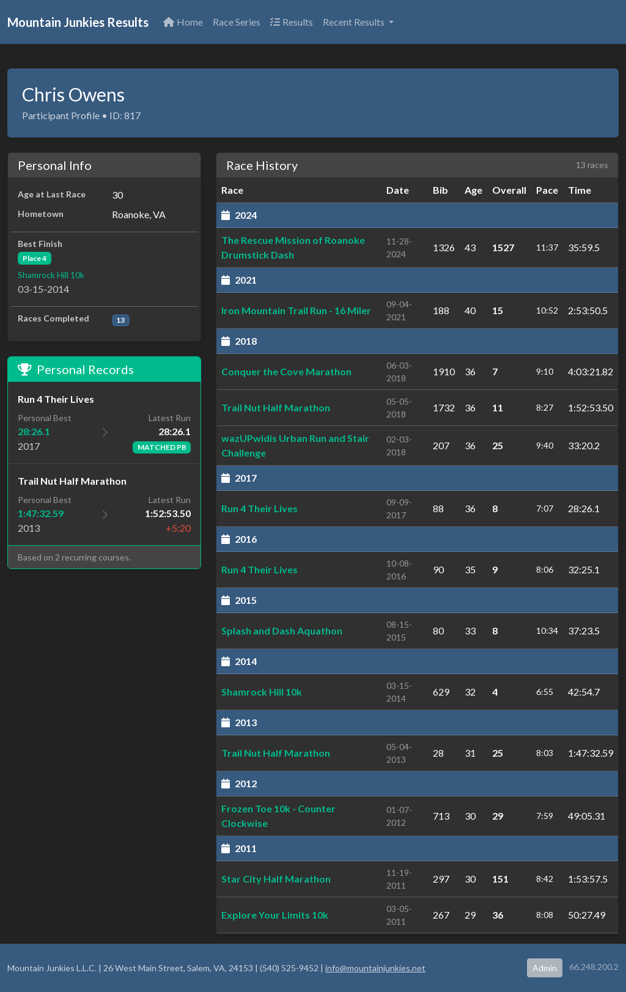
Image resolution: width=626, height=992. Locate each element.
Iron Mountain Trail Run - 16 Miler (296, 310)
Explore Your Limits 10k (274, 914)
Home (183, 22)
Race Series (236, 22)
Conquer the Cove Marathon (286, 371)
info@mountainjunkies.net (375, 968)
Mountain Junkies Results (78, 22)
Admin (544, 968)
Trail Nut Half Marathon (275, 407)
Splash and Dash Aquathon (281, 630)
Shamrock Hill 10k (51, 275)
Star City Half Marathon (276, 878)
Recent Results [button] (354, 22)
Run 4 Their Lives (259, 508)
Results (291, 22)
